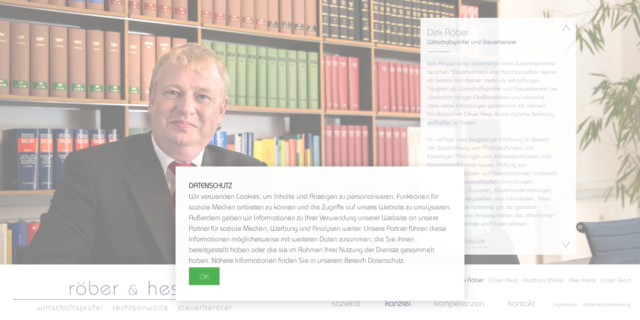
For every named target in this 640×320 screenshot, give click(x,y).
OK (204, 276)
